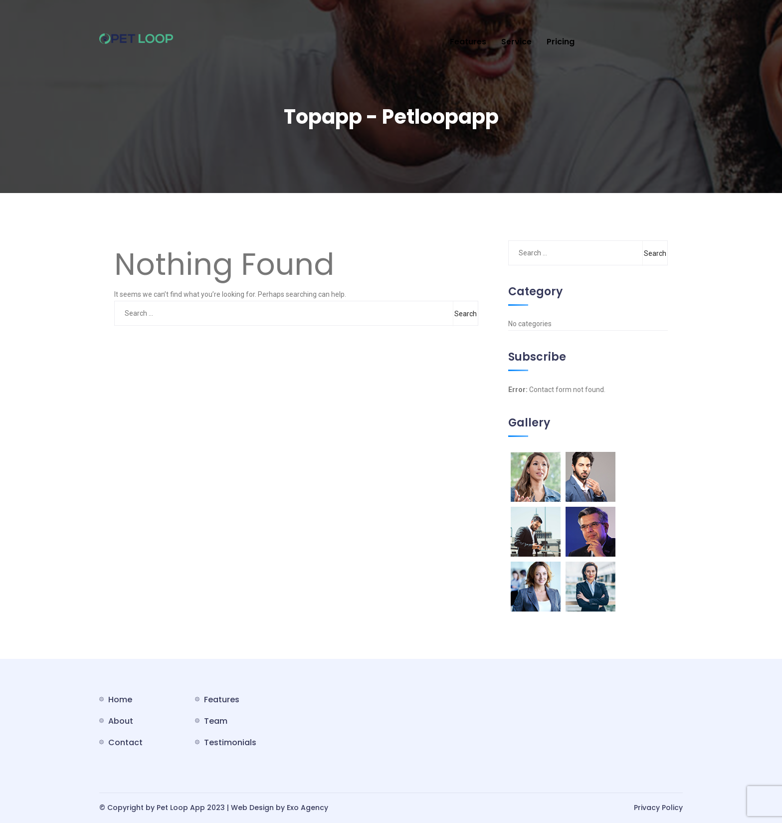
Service (516, 41)
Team (215, 721)
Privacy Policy (658, 808)
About (120, 721)
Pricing (561, 41)
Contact (125, 742)
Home (120, 699)
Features (468, 41)
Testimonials (230, 742)
